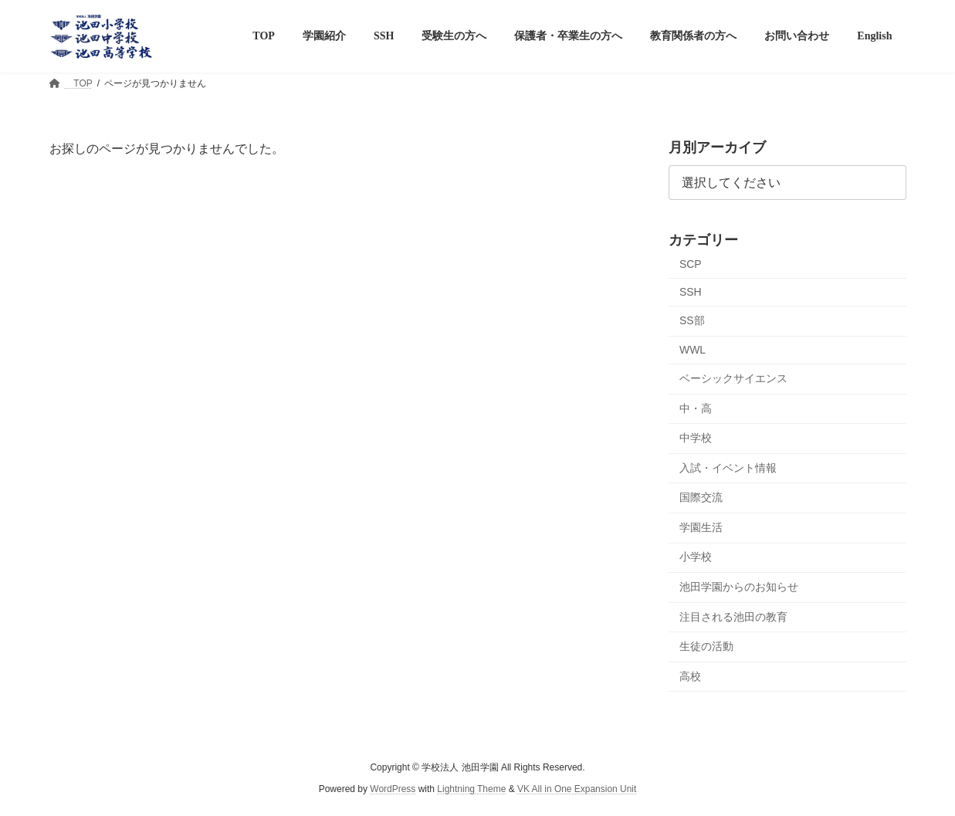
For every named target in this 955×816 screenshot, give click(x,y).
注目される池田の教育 (733, 616)
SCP (690, 263)
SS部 (692, 320)
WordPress (392, 789)
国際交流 (701, 497)
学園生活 (701, 527)
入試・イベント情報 (728, 468)
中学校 (695, 438)
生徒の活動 (706, 646)
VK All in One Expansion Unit (577, 789)
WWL (692, 350)
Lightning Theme (471, 789)
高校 (690, 676)
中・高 (695, 407)
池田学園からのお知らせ (738, 587)
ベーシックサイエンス (733, 378)
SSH (690, 292)
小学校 (695, 556)
